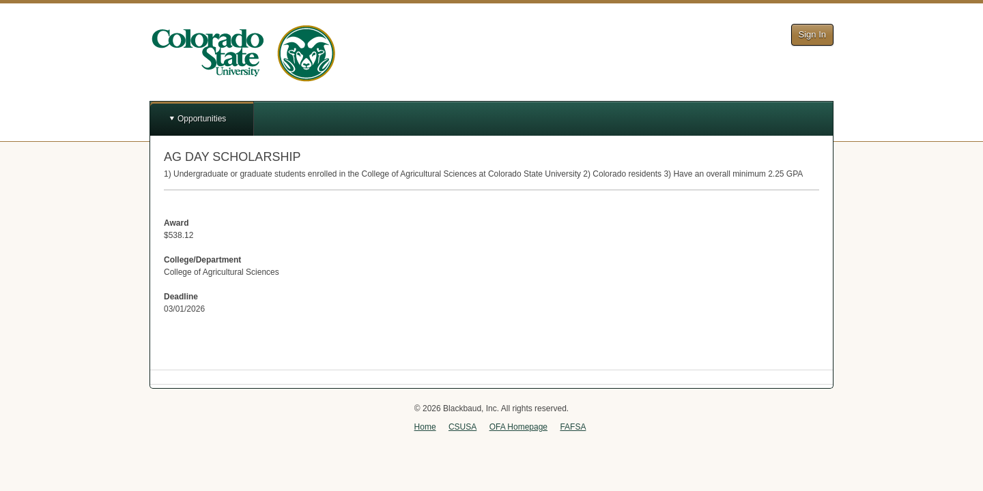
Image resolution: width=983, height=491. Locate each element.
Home (425, 427)
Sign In (812, 34)
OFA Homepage (518, 427)
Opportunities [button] (201, 118)
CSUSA (462, 427)
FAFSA (573, 427)
